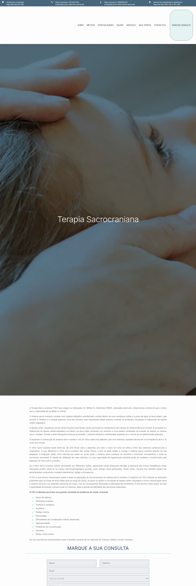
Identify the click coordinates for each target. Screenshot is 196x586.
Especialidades (106, 25)
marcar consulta (181, 25)
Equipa (120, 25)
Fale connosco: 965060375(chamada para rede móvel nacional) (119, 3)
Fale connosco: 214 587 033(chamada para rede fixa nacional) (69, 3)
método (91, 25)
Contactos (160, 25)
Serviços (131, 25)
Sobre (81, 25)
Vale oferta (145, 25)
